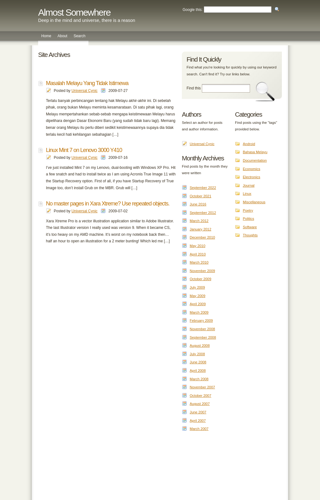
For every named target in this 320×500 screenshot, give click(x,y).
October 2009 (200, 279)
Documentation (255, 160)
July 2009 (197, 287)
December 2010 (202, 237)
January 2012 (200, 229)
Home (46, 36)
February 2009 (201, 320)
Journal (248, 185)
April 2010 (198, 254)
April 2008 (198, 370)
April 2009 (198, 304)
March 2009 (199, 312)
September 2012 (203, 213)
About (62, 36)
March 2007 (199, 429)
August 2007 (200, 404)
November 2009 (202, 271)
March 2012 (199, 221)
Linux (247, 193)
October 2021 (200, 196)
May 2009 (197, 296)
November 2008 (202, 329)
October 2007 (200, 395)
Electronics (251, 177)
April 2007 (198, 420)
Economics (251, 169)
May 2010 (197, 246)
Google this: (192, 10)
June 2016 (198, 204)
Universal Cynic (85, 90)
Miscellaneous (254, 202)
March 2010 (199, 262)
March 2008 (199, 379)
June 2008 (198, 362)
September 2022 (203, 187)
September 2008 (203, 337)
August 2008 (200, 345)
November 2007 (202, 387)
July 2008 (197, 354)
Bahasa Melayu (255, 152)
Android (249, 144)
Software (250, 227)
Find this (194, 88)
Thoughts (250, 235)
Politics (248, 218)
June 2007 (198, 412)
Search (79, 36)
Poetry (248, 210)
